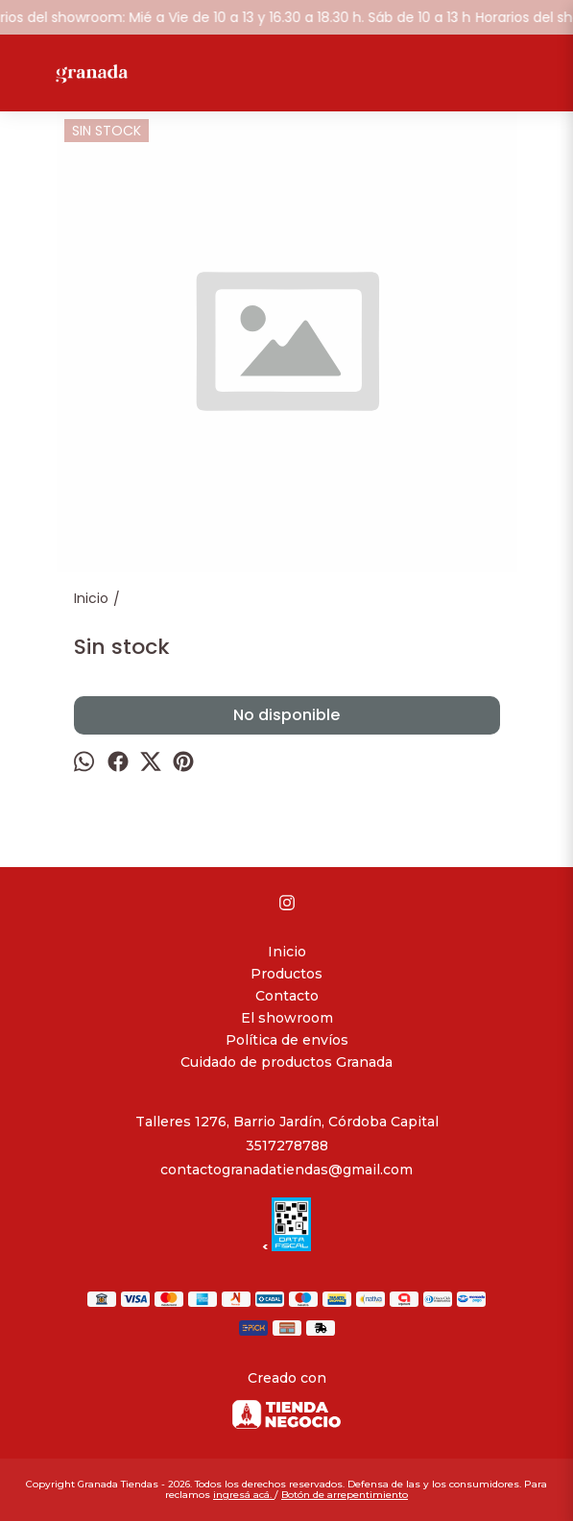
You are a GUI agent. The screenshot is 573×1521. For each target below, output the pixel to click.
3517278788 (287, 1145)
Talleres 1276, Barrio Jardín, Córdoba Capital (287, 1121)
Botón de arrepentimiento (344, 1494)
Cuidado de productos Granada (286, 1062)
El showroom (287, 1017)
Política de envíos (287, 1040)
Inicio (287, 951)
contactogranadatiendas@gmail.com (286, 1169)
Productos (286, 973)
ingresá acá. (244, 1494)
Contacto (287, 995)
